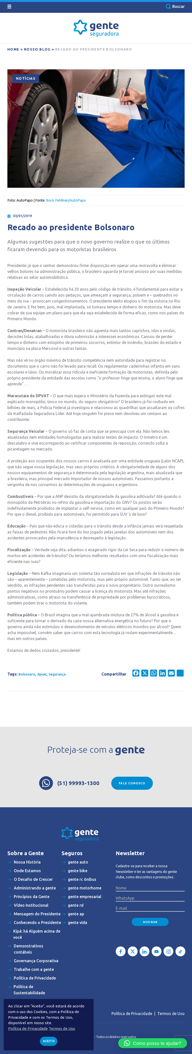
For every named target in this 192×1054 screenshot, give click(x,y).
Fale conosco (132, 783)
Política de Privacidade (132, 1013)
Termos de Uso (171, 1013)
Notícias (25, 78)
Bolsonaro (26, 674)
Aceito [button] (49, 1041)
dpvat (42, 674)
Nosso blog (37, 49)
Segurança (57, 674)
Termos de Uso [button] (62, 1028)
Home (13, 49)
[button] (152, 1043)
